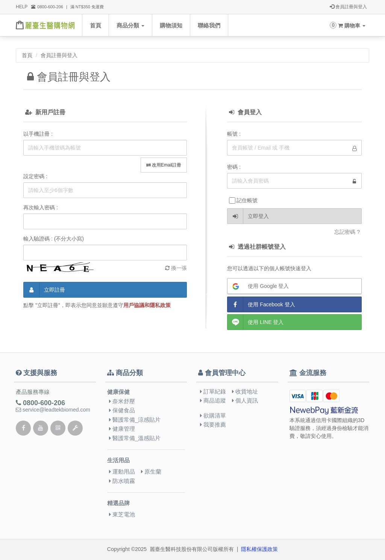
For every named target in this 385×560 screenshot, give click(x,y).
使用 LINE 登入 (255, 322)
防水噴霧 (122, 481)
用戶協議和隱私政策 (147, 305)
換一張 (176, 268)
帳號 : (234, 134)
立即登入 (248, 216)
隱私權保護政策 (259, 549)
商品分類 (130, 25)
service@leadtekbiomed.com (53, 410)
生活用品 (118, 460)
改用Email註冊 (163, 165)
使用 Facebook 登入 (261, 304)
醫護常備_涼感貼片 (135, 419)
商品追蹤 (213, 400)
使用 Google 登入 (258, 286)
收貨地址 (245, 391)
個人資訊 (245, 400)
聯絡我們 (209, 25)
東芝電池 (122, 514)
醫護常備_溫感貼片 (135, 438)
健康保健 (118, 392)
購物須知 (171, 25)
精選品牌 (118, 503)
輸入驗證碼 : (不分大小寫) (53, 239)
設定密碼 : (35, 176)
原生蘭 (151, 471)
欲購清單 (213, 415)
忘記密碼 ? (347, 232)
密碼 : (234, 167)
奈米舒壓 (122, 401)
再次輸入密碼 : (40, 207)
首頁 (95, 25)
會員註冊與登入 (348, 7)
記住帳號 (243, 200)
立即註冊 (44, 289)
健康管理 (122, 428)
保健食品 (122, 410)
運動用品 (122, 471)
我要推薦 (213, 424)
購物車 (351, 26)
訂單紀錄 (213, 391)
